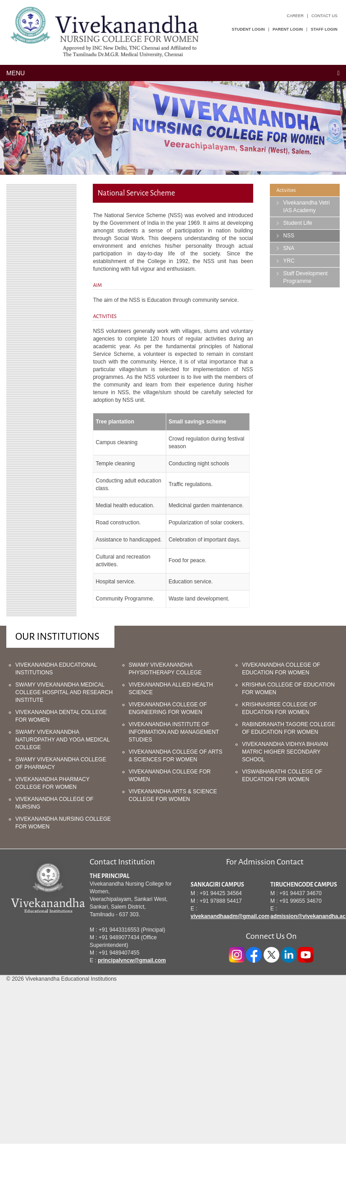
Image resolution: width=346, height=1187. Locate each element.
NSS (289, 235)
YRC (289, 261)
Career (295, 16)
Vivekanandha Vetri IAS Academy (306, 207)
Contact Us (324, 16)
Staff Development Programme (305, 277)
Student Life (297, 223)
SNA (289, 248)
